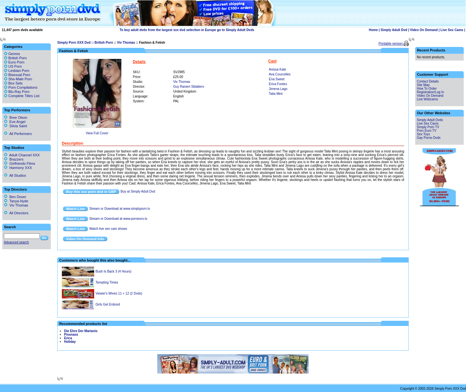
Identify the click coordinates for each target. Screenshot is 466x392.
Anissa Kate (277, 69)
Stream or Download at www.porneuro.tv (118, 218)
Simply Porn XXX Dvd (74, 42)
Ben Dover (15, 197)
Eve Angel (15, 122)
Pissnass (71, 334)
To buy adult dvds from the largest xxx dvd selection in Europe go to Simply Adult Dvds (186, 30)
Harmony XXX (18, 168)
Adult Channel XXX (22, 155)
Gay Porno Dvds (428, 138)
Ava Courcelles (280, 74)
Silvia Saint (15, 126)
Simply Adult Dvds (430, 120)
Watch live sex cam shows (108, 228)
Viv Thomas (126, 42)
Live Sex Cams (451, 30)
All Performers (18, 134)
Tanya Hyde (16, 201)
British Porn (103, 42)
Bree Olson (15, 117)
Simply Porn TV (428, 127)
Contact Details (428, 81)
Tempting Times (106, 282)
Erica (68, 338)
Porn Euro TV (426, 130)
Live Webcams (427, 99)
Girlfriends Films (19, 163)
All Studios (15, 175)
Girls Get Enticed (107, 304)
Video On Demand (424, 30)
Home (373, 30)
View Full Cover (97, 133)
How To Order (427, 88)
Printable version (391, 43)
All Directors (16, 213)
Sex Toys (423, 134)
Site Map (423, 85)
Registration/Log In (430, 92)
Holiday (70, 341)
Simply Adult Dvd (394, 30)
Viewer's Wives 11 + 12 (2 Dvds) (118, 293)
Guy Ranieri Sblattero (188, 86)
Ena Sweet (276, 79)
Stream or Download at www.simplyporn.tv (119, 208)
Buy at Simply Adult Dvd (138, 191)
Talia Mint (276, 93)
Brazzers (14, 159)
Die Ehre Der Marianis (80, 331)
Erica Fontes (278, 84)
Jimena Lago (278, 89)
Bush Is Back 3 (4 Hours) (113, 271)
